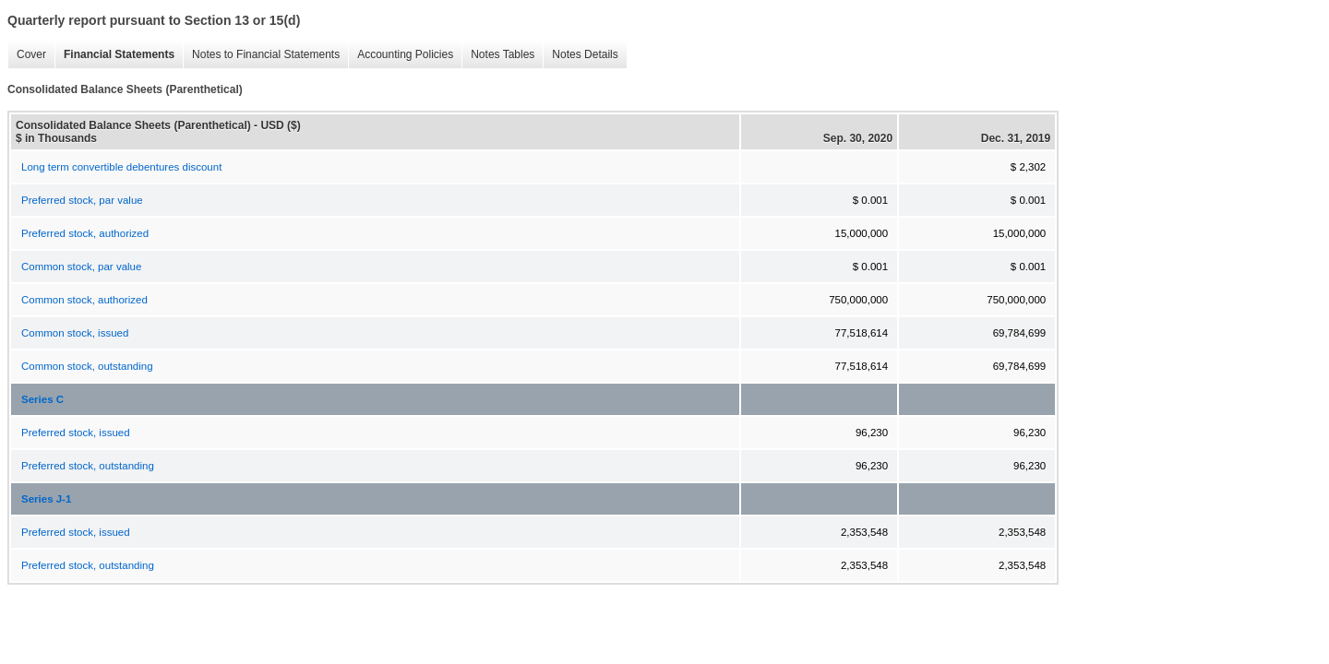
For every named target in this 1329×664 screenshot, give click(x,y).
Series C (42, 399)
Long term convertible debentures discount (121, 166)
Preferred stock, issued (75, 432)
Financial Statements (114, 55)
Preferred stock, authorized (85, 233)
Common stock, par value (81, 266)
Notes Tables (497, 55)
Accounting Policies (400, 55)
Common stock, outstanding (87, 366)
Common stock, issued (74, 332)
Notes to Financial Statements (261, 55)
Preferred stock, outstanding (87, 465)
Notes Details (580, 55)
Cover (26, 55)
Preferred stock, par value (82, 200)
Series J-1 (46, 498)
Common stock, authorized (84, 299)
